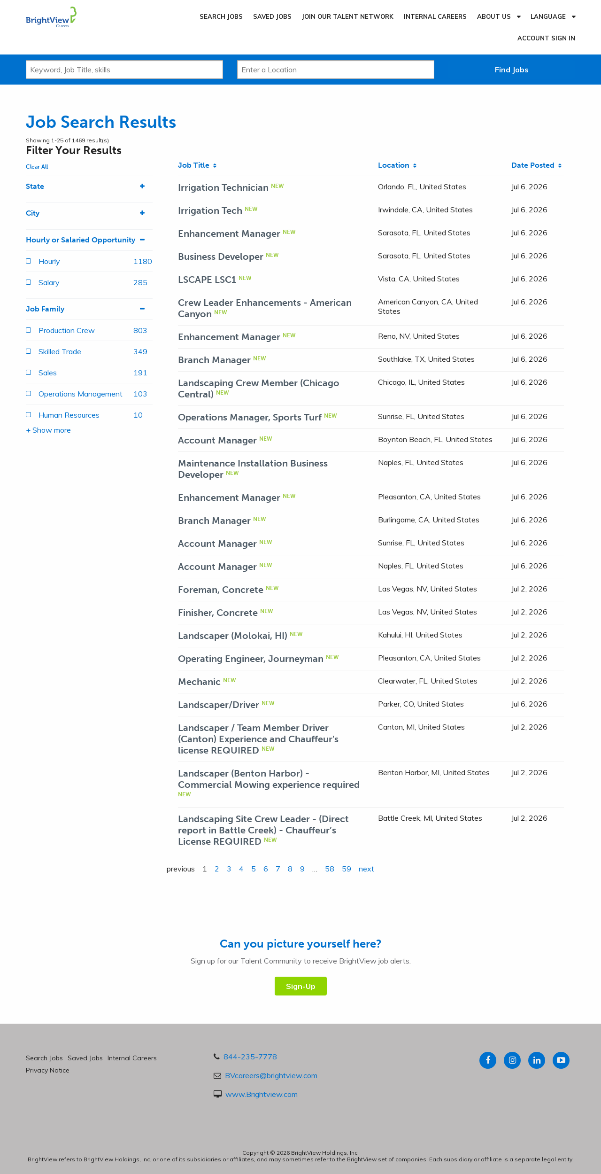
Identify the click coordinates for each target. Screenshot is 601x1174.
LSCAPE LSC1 (207, 279)
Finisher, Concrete (218, 612)
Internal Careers (435, 16)
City (89, 213)
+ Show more (48, 430)
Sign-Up (301, 986)
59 (346, 868)
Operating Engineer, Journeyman (251, 658)
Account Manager (217, 440)
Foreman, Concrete (220, 589)
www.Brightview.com (261, 1094)
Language (548, 16)
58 (329, 868)
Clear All (37, 166)
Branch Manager (214, 359)
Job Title (197, 165)
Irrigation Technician (223, 187)
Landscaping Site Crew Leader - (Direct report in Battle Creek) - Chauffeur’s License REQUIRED (263, 830)
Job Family (89, 309)
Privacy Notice (47, 1070)
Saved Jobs (272, 16)
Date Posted (536, 165)
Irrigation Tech (210, 210)
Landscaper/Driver (218, 704)
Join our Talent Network (347, 16)
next (366, 868)
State (89, 186)
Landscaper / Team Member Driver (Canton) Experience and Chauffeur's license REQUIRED (258, 739)
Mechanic (199, 681)
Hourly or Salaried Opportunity (89, 240)
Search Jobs (221, 16)
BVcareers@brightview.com (271, 1075)
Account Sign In (546, 38)
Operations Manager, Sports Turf (250, 417)
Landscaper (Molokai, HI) (232, 635)
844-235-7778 (250, 1056)
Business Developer (220, 256)
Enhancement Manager (229, 233)
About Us (494, 16)
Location (397, 165)
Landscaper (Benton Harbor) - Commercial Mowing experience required (269, 779)
